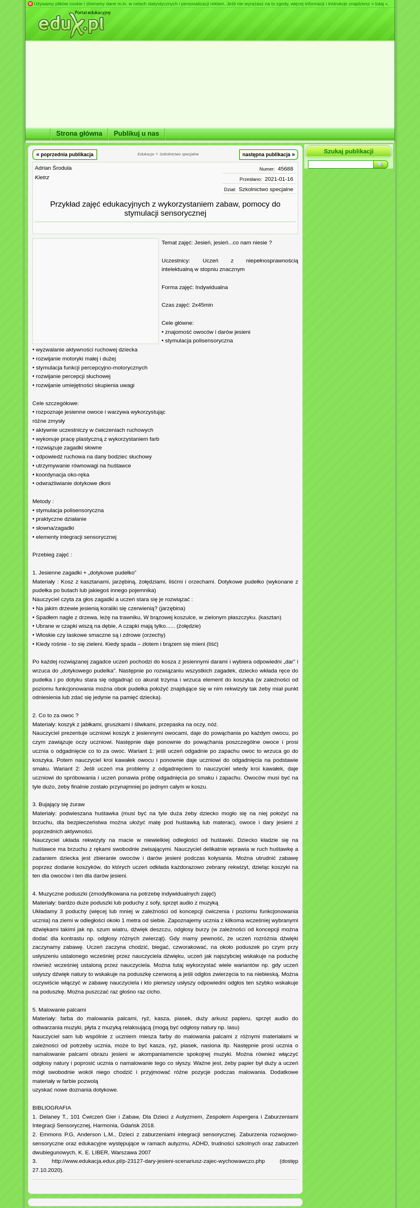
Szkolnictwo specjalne (266, 189)
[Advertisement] (95, 291)
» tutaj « (379, 3)
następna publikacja (268, 154)
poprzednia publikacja (65, 154)
